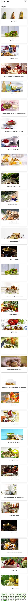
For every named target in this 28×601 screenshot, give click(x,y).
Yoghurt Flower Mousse (14, 40)
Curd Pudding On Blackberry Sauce (14, 186)
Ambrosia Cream (14, 570)
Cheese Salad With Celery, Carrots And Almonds (14, 76)
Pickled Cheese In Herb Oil (14, 314)
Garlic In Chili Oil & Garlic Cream (14, 223)
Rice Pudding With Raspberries (14, 149)
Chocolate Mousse (14, 58)
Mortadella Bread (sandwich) (14, 241)
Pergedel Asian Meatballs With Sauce (14, 369)
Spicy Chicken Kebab (14, 94)
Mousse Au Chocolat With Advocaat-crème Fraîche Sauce (14, 113)
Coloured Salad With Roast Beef (14, 204)
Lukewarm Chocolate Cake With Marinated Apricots (14, 497)
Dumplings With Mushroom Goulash (14, 351)
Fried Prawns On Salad (14, 424)
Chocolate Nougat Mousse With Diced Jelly (14, 131)
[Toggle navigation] (25, 1)
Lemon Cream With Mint (14, 588)
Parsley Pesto (14, 21)
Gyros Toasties (14, 332)
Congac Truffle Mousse (14, 479)
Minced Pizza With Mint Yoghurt (14, 442)
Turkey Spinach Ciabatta (14, 515)
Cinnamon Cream (14, 405)
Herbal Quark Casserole (14, 460)
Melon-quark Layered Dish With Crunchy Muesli (14, 168)
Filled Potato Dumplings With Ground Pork (14, 296)
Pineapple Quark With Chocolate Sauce (14, 552)
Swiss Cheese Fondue (14, 259)
